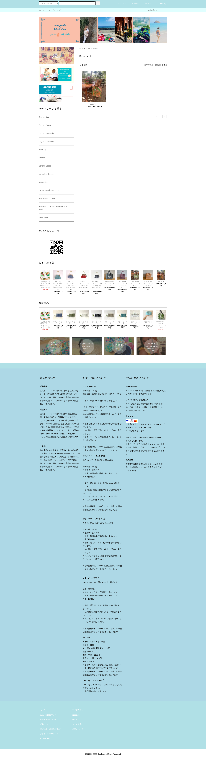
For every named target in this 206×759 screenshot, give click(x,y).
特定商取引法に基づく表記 (51, 729)
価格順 (158, 65)
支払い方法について (48, 715)
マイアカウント (78, 710)
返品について (45, 724)
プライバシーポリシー (49, 734)
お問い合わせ (151, 10)
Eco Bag (87, 48)
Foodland (94, 48)
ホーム (41, 10)
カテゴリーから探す (54, 10)
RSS (42, 738)
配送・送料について (48, 719)
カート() (160, 3)
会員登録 (133, 3)
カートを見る (77, 724)
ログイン (146, 3)
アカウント (120, 3)
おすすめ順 (148, 65)
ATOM (47, 738)
